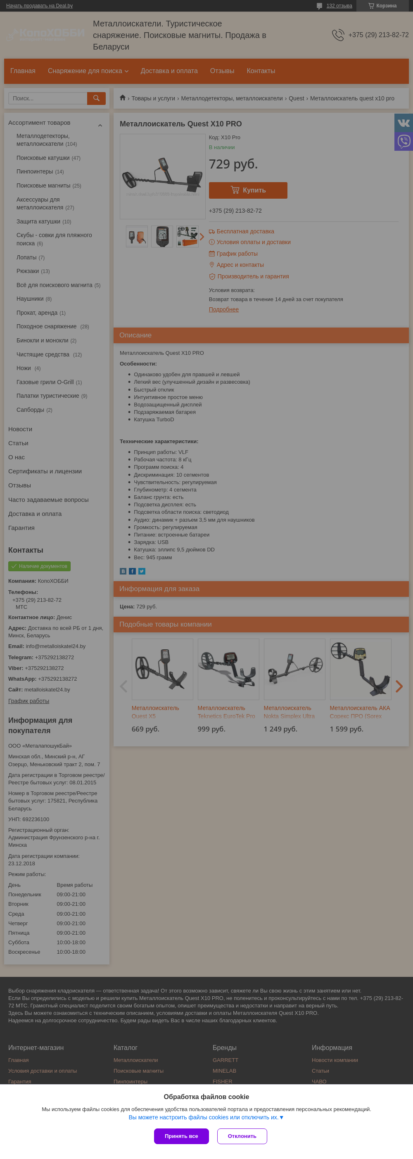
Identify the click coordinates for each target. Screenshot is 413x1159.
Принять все (181, 1136)
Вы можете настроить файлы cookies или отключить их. (203, 1117)
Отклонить (242, 1136)
